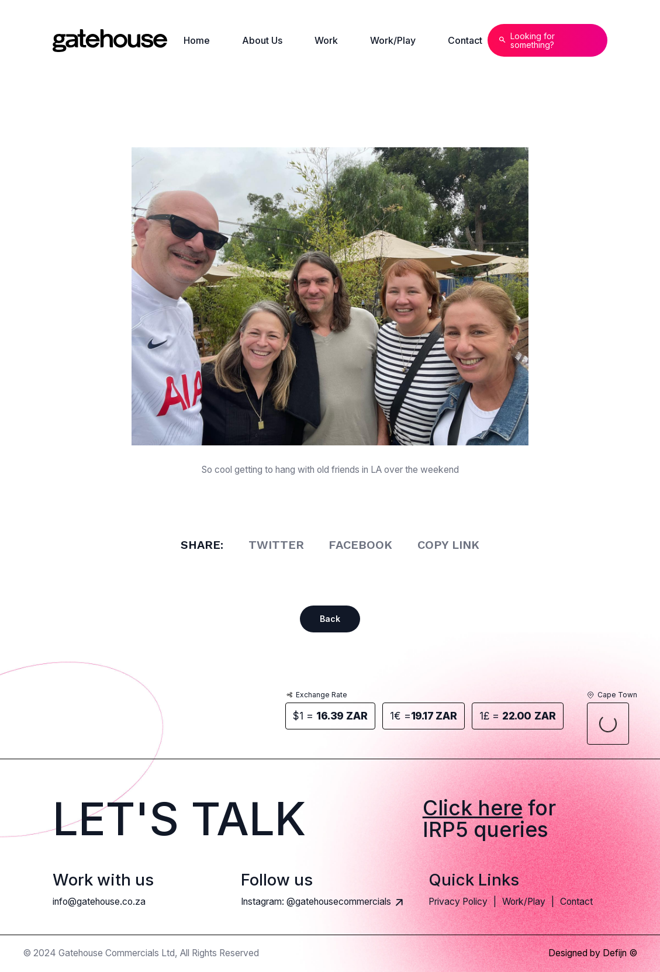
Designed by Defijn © (592, 953)
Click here (473, 808)
